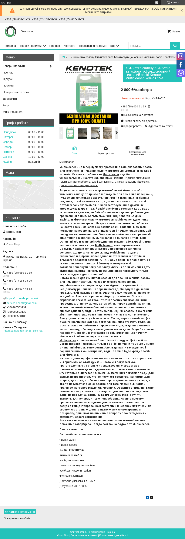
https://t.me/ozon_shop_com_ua (23, 330)
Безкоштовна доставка (138, 114)
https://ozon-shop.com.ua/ (22, 298)
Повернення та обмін (92, 45)
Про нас (54, 45)
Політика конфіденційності (113, 535)
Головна (10, 45)
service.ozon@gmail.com (22, 303)
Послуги (8, 85)
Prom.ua (110, 532)
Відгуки (7, 78)
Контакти (69, 45)
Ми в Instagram (12, 111)
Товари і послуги (31, 45)
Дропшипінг (10, 98)
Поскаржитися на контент (84, 535)
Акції (6, 105)
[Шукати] (175, 45)
